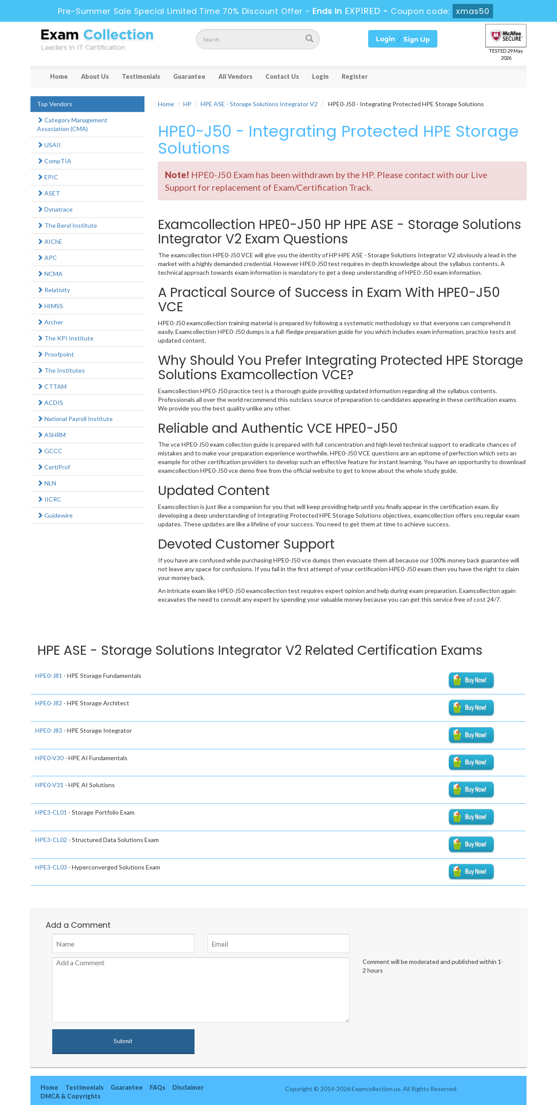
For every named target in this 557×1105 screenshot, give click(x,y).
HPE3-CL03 (51, 867)
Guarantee (189, 76)
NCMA (50, 273)
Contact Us (282, 76)
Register (355, 76)
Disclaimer (188, 1087)
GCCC (49, 451)
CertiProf (53, 467)
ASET (48, 193)
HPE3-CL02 (51, 839)
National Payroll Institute (75, 418)
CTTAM (52, 386)
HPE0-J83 (48, 730)
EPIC (47, 177)
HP (187, 104)
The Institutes (61, 370)
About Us (95, 76)
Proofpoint (55, 354)
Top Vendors (54, 104)
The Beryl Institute (67, 225)
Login (320, 76)
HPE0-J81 (48, 675)
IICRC (49, 499)
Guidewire (55, 515)
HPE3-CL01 (51, 812)
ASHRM (51, 434)
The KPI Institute (65, 338)
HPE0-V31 (49, 784)
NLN (46, 483)
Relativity (53, 289)
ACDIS (50, 402)
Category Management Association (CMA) (72, 124)
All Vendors (235, 76)
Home (59, 76)
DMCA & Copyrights (70, 1096)
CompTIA (54, 161)
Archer (50, 322)
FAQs (157, 1087)
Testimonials (141, 76)
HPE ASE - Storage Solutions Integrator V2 (259, 104)
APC (47, 257)
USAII (49, 144)
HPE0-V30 (49, 757)
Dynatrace (55, 209)
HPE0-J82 (48, 703)
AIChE (49, 241)
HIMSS (50, 306)
